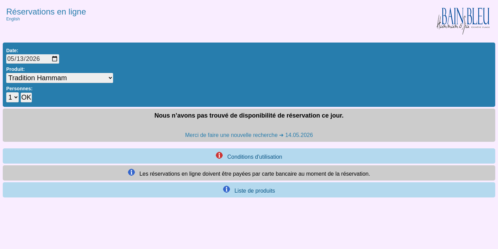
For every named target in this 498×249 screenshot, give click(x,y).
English (13, 19)
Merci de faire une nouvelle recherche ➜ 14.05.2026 (249, 135)
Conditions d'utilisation (249, 156)
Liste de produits (249, 190)
